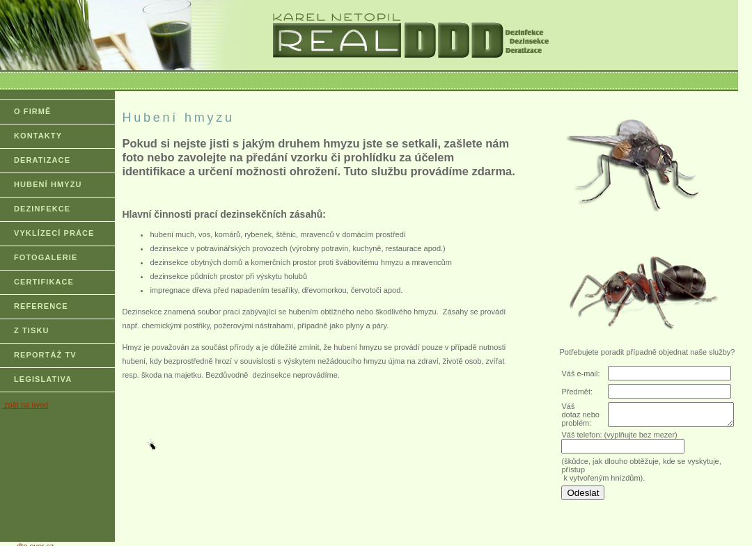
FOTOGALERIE (45, 257)
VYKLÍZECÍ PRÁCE (54, 233)
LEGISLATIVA (43, 379)
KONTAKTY (38, 135)
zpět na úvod (25, 405)
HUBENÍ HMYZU (48, 184)
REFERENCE (41, 306)
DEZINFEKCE (42, 208)
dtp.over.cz (35, 542)
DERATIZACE (42, 160)
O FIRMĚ (33, 111)
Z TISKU (31, 330)
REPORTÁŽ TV (45, 355)
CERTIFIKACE (44, 282)
